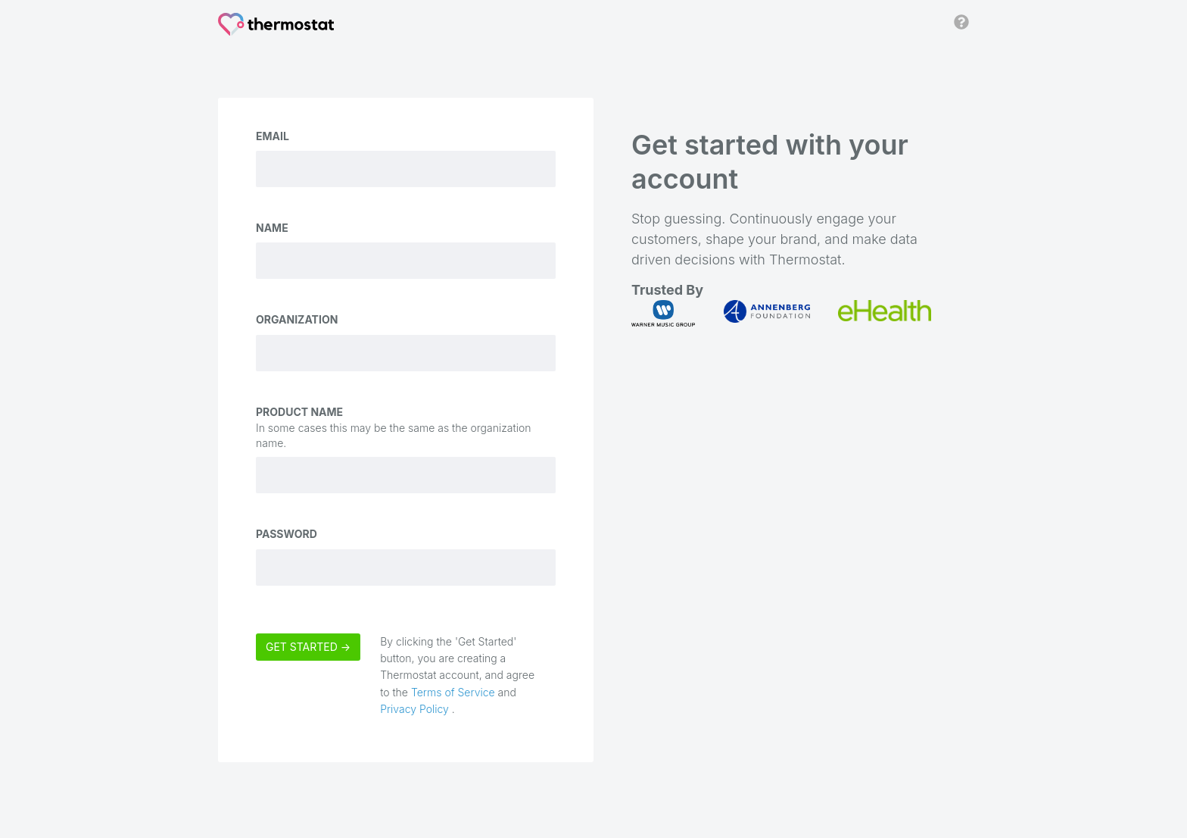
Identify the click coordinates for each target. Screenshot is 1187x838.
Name (272, 227)
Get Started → (308, 646)
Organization (297, 319)
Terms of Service (453, 692)
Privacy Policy (416, 708)
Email (272, 136)
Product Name (299, 411)
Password (286, 533)
